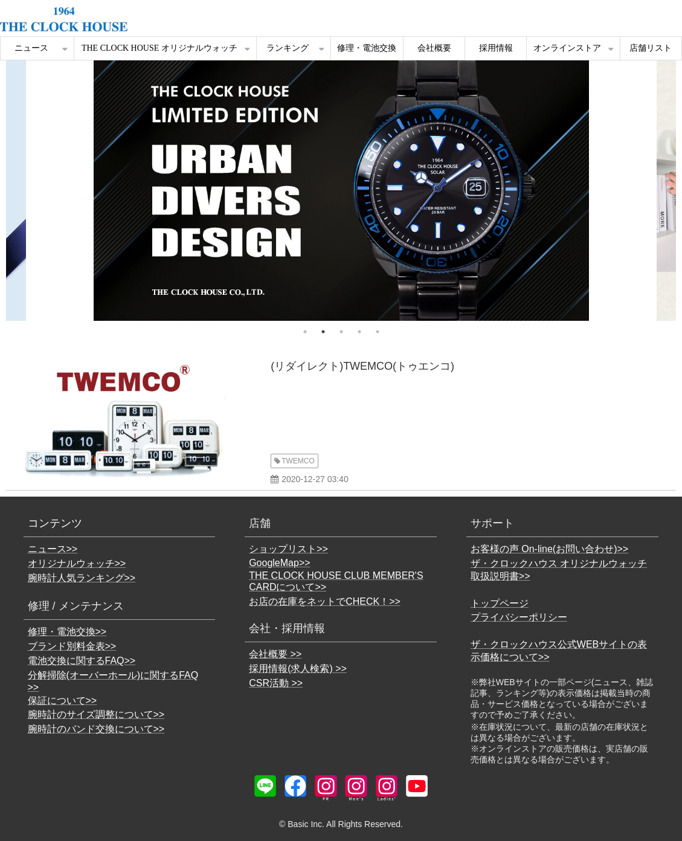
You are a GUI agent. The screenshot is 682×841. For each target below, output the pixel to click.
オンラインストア (567, 48)
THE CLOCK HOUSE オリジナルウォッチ (159, 48)
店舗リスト (650, 48)
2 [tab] (323, 332)
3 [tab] (341, 332)
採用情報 (496, 48)
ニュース (31, 48)
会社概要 (434, 48)
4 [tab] (359, 332)
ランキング (287, 48)
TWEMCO (298, 461)
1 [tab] (305, 332)
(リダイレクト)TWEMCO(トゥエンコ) (362, 366)
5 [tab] (378, 332)
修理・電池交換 (366, 48)
